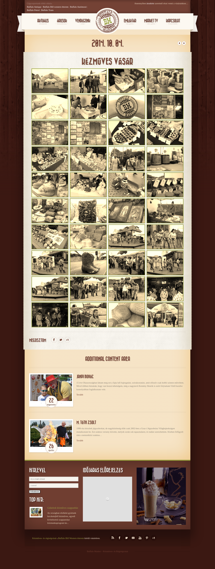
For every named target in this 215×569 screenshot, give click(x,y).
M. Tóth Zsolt (86, 423)
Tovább (79, 394)
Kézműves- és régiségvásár (44, 538)
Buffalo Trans (47, 10)
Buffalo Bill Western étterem (71, 538)
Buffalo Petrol (33, 10)
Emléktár (130, 22)
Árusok (61, 22)
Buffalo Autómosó (78, 7)
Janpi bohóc (84, 377)
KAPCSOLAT (173, 22)
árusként (150, 3)
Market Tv (151, 22)
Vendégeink (82, 22)
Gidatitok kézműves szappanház (62, 508)
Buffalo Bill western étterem (55, 7)
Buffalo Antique (34, 7)
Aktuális (43, 22)
